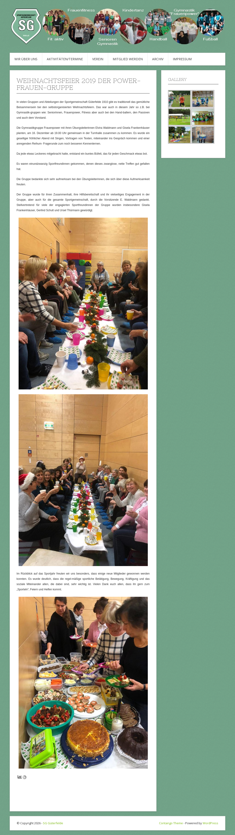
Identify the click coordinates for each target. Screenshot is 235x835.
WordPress (210, 823)
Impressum (182, 59)
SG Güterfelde (53, 823)
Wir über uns (25, 59)
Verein (97, 59)
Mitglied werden (128, 59)
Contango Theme (171, 823)
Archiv (157, 59)
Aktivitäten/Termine (65, 59)
